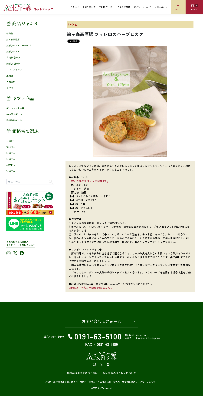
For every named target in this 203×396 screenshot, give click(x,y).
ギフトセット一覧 (15, 108)
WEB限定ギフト (14, 114)
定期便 (9, 75)
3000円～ (10, 158)
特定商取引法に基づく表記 (82, 373)
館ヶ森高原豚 (13, 39)
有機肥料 (10, 81)
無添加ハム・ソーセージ (18, 45)
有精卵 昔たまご (14, 57)
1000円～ (10, 146)
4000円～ (11, 164)
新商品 (9, 33)
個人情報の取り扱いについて (119, 373)
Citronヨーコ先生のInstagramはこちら (91, 288)
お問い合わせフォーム (101, 321)
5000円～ (10, 171)
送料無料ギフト (14, 120)
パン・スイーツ (14, 69)
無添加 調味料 (13, 63)
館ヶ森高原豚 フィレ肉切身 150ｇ (90, 181)
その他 (9, 87)
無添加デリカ (13, 51)
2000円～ (10, 152)
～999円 (10, 140)
